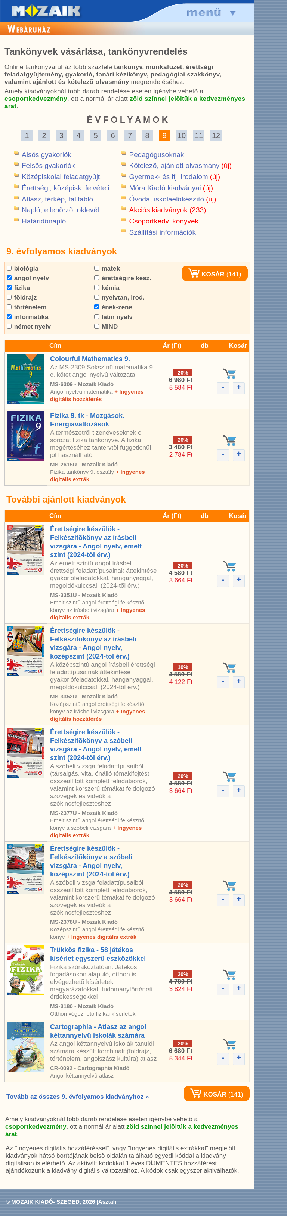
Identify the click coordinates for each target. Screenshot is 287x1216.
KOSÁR (206, 274)
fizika (18, 287)
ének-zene (113, 307)
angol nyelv (28, 278)
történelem (27, 307)
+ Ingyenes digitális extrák (101, 937)
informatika (27, 317)
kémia (107, 287)
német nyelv (29, 326)
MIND (106, 326)
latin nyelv (113, 317)
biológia (22, 268)
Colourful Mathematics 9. (90, 359)
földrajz (22, 297)
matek (107, 268)
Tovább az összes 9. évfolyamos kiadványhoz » (77, 1096)
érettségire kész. (122, 278)
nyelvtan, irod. (119, 297)
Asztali (107, 1201)
